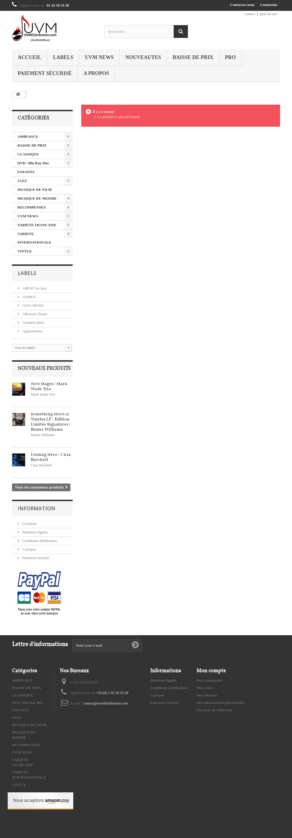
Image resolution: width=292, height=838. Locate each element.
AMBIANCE (27, 136)
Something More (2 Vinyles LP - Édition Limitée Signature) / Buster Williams (50, 422)
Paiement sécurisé (45, 73)
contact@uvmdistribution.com (105, 703)
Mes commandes (209, 680)
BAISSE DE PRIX (193, 57)
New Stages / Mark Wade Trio (49, 386)
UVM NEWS (99, 57)
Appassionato (31, 331)
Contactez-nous (242, 5)
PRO (230, 57)
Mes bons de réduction (214, 710)
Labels (63, 57)
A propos (96, 73)
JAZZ (22, 181)
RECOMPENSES (31, 207)
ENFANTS (26, 172)
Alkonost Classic (34, 314)
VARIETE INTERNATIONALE (34, 238)
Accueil (29, 57)
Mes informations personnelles (220, 703)
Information (36, 508)
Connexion (268, 5)
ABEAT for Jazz (34, 288)
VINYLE (24, 251)
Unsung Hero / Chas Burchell (51, 457)
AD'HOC (28, 297)
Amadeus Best (32, 322)
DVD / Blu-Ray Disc (33, 163)
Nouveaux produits (44, 368)
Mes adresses (206, 695)
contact (250, 14)
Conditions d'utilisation (39, 541)
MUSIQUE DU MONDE (36, 198)
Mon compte (211, 671)
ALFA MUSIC (32, 305)
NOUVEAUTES (143, 57)
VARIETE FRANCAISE (36, 225)
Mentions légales (34, 532)
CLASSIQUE (28, 154)
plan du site (268, 14)
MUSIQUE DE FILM (34, 189)
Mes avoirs (205, 688)
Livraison (28, 523)
